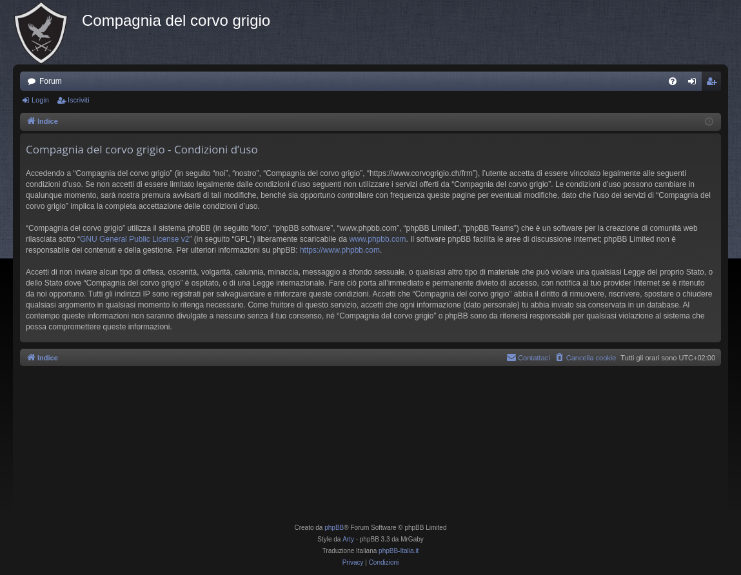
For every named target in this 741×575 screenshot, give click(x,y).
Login (40, 100)
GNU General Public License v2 (134, 239)
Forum (50, 81)
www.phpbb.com (378, 239)
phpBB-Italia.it (399, 550)
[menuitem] (672, 81)
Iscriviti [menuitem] (714, 84)
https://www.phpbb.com (340, 250)
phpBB (334, 527)
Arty (348, 539)
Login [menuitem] (695, 84)
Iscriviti (79, 100)
